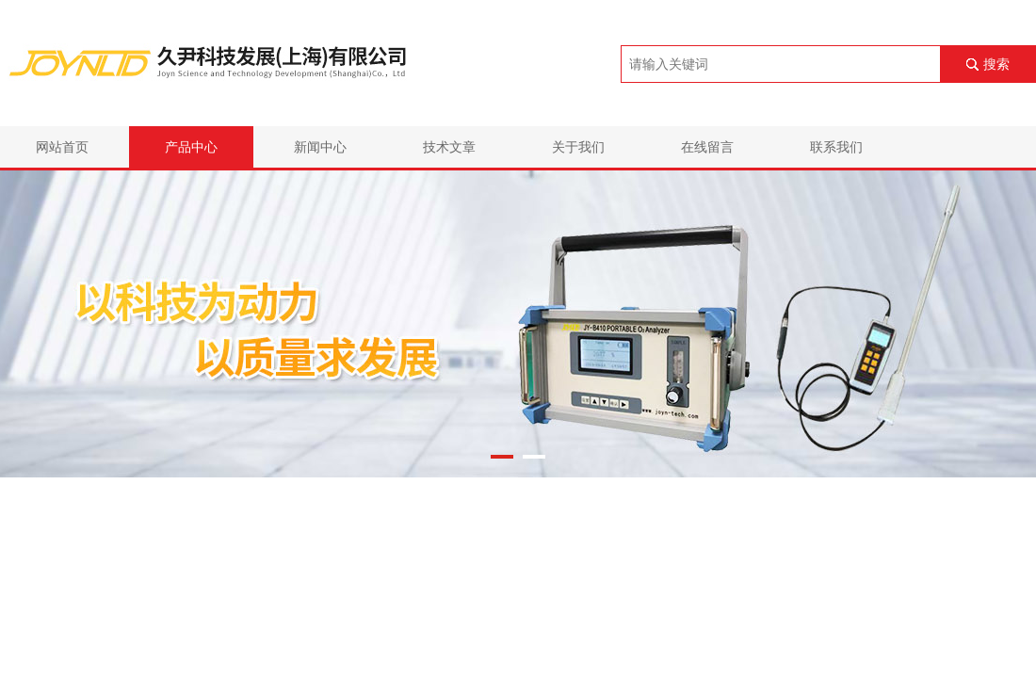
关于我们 (578, 146)
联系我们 (836, 146)
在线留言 (707, 146)
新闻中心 (320, 146)
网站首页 (62, 146)
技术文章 (449, 146)
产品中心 (191, 146)
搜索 (996, 64)
